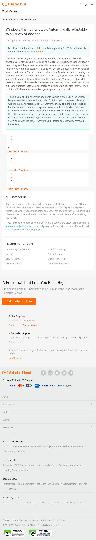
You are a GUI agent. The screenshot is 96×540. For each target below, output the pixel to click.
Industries (41, 484)
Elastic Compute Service (14, 446)
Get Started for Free (19, 301)
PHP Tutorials (9, 489)
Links (63, 520)
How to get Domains (47, 465)
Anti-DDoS (39, 446)
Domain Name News (58, 263)
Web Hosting (8, 451)
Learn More (13, 151)
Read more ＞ (37, 51)
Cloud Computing (57, 249)
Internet (10, 254)
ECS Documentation (25, 465)
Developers (53, 484)
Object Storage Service (57, 446)
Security (21, 451)
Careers (6, 520)
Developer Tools (14, 263)
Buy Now (23, 151)
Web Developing (68, 484)
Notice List (53, 520)
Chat (11, 325)
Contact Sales (30, 325)
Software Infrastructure (71, 465)
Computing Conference (17, 249)
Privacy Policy (31, 520)
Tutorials (82, 484)
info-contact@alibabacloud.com (22, 226)
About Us (17, 520)
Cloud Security (13, 259)
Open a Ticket (16, 342)
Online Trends (55, 254)
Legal (43, 520)
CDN (30, 446)
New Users (23, 470)
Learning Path (9, 470)
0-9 (84, 502)
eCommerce (77, 446)
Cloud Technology (57, 259)
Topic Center (8, 484)
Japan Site (7, 465)
